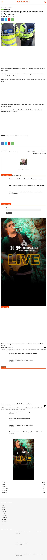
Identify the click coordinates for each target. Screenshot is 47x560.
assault (6, 135)
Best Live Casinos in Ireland (22, 543)
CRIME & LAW (11, 7)
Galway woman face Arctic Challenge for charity (16, 404)
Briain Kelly (5, 16)
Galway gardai (24, 135)
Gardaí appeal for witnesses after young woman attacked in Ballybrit (26, 185)
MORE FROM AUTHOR (17, 175)
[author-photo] (23, 165)
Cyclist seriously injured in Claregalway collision (19, 418)
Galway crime (17, 135)
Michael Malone (4, 347)
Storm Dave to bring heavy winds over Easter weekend (21, 360)
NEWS (6, 7)
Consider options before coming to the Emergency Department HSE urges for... (26, 431)
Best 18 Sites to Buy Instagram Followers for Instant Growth (28, 532)
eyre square (11, 135)
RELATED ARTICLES (6, 175)
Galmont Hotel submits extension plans (10, 152)
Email (7, 207)
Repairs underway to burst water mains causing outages (21, 412)
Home (2, 7)
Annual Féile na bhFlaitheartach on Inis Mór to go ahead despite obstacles (35, 152)
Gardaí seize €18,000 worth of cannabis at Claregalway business (26, 179)
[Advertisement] (23, 57)
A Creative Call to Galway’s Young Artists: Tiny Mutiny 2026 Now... (23, 353)
